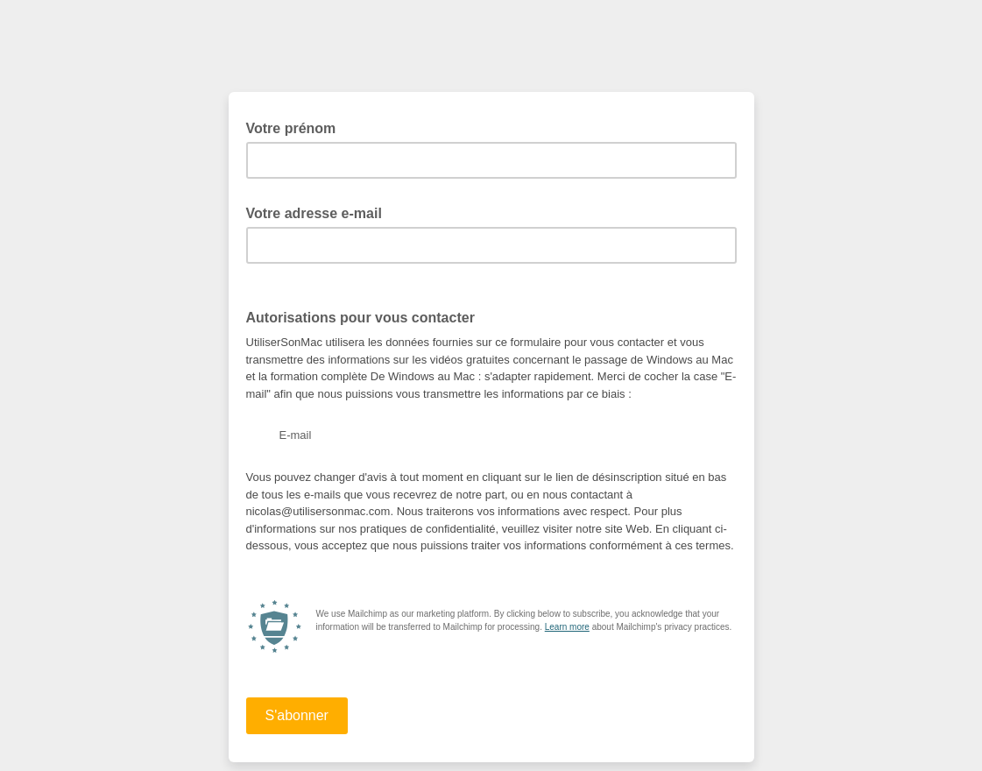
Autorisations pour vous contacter (366, 316)
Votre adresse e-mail (319, 212)
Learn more (567, 627)
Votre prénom (296, 127)
